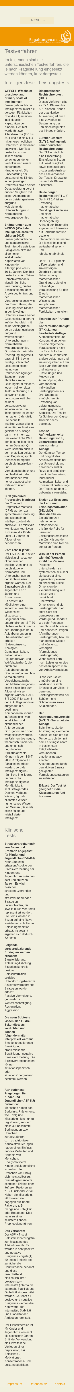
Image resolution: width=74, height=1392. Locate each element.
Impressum (14, 1384)
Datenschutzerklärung (45, 1384)
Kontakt (60, 1384)
